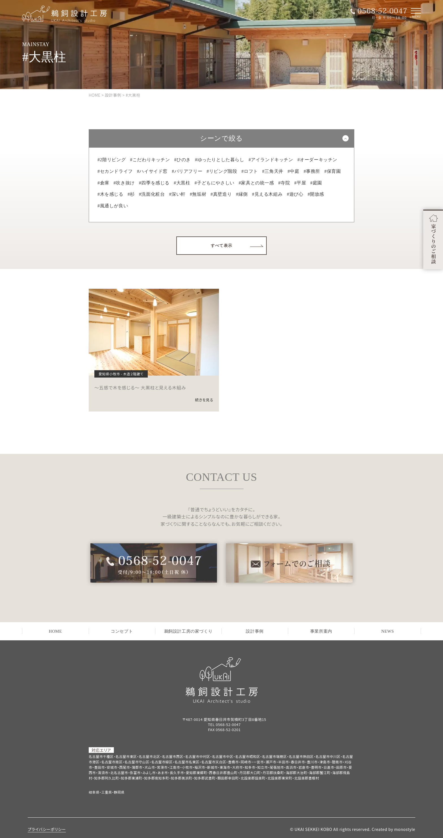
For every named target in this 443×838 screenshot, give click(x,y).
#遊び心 (295, 194)
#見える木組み (267, 194)
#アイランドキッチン (271, 159)
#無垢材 (198, 194)
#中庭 (293, 171)
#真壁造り (221, 194)
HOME (55, 631)
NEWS (387, 631)
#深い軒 (177, 194)
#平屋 (300, 182)
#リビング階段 (222, 171)
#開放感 (316, 194)
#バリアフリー (187, 171)
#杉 (131, 194)
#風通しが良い (112, 205)
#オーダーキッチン (317, 159)
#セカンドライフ (115, 171)
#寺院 (284, 182)
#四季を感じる (154, 182)
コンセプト (122, 631)
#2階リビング (111, 159)
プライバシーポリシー (47, 829)
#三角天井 (272, 171)
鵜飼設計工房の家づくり (188, 631)
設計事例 (254, 631)
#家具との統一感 (256, 182)
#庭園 (316, 182)
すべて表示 (222, 246)
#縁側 (242, 194)
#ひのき (182, 159)
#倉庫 (103, 182)
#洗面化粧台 (152, 194)
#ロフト (249, 171)
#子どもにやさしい (214, 182)
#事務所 (312, 171)
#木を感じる (110, 194)
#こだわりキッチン (150, 159)
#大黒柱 (182, 182)
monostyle (404, 829)
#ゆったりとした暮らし (219, 159)
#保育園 (332, 171)
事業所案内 (321, 631)
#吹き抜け (124, 182)
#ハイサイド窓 (152, 171)
